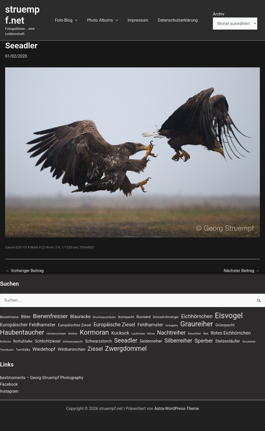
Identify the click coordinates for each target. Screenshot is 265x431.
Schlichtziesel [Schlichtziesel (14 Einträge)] (47, 341)
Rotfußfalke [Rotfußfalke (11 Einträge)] (23, 341)
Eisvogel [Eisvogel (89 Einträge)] (229, 315)
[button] (79, 20)
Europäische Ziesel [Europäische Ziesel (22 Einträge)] (114, 325)
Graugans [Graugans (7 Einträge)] (171, 325)
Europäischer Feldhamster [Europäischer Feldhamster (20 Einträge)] (28, 325)
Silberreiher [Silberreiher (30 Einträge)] (178, 340)
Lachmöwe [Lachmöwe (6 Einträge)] (138, 333)
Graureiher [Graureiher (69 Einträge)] (196, 324)
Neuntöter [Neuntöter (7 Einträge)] (194, 333)
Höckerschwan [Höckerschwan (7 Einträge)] (56, 333)
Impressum (140, 20)
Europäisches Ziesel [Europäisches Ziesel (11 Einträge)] (74, 325)
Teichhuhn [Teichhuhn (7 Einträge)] (7, 350)
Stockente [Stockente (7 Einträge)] (248, 341)
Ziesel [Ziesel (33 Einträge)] (95, 348)
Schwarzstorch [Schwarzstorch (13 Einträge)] (98, 341)
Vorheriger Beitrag (25, 271)
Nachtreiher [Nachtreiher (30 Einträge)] (171, 332)
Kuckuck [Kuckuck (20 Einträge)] (120, 333)
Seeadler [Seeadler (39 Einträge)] (125, 340)
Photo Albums (106, 20)
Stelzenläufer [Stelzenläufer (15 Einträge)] (227, 341)
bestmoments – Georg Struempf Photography (41, 377)
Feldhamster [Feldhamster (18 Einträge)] (150, 324)
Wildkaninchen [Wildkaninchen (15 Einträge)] (71, 349)
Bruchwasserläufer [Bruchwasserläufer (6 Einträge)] (104, 317)
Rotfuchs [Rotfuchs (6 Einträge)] (5, 341)
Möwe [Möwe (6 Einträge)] (151, 333)
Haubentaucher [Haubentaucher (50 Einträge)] (22, 332)
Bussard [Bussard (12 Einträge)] (143, 317)
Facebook (9, 384)
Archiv (218, 14)
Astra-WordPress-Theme (176, 408)
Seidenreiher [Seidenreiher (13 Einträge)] (151, 341)
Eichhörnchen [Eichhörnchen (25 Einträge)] (197, 316)
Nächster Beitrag (241, 271)
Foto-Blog (71, 20)
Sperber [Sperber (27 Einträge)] (203, 341)
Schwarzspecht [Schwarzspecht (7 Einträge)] (73, 341)
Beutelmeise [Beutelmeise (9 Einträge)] (9, 317)
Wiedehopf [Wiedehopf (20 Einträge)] (43, 349)
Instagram (9, 391)
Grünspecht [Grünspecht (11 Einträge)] (225, 325)
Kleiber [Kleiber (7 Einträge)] (72, 333)
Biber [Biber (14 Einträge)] (26, 316)
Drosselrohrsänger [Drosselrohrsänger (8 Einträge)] (166, 317)
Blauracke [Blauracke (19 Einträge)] (80, 316)
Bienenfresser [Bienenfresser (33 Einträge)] (50, 316)
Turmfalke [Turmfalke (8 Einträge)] (23, 350)
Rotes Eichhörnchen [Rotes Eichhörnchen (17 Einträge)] (231, 333)
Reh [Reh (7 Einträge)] (206, 333)
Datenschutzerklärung (178, 20)
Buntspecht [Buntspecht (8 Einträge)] (126, 317)
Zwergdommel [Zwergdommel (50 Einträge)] (126, 348)
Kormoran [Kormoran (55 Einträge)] (94, 332)
